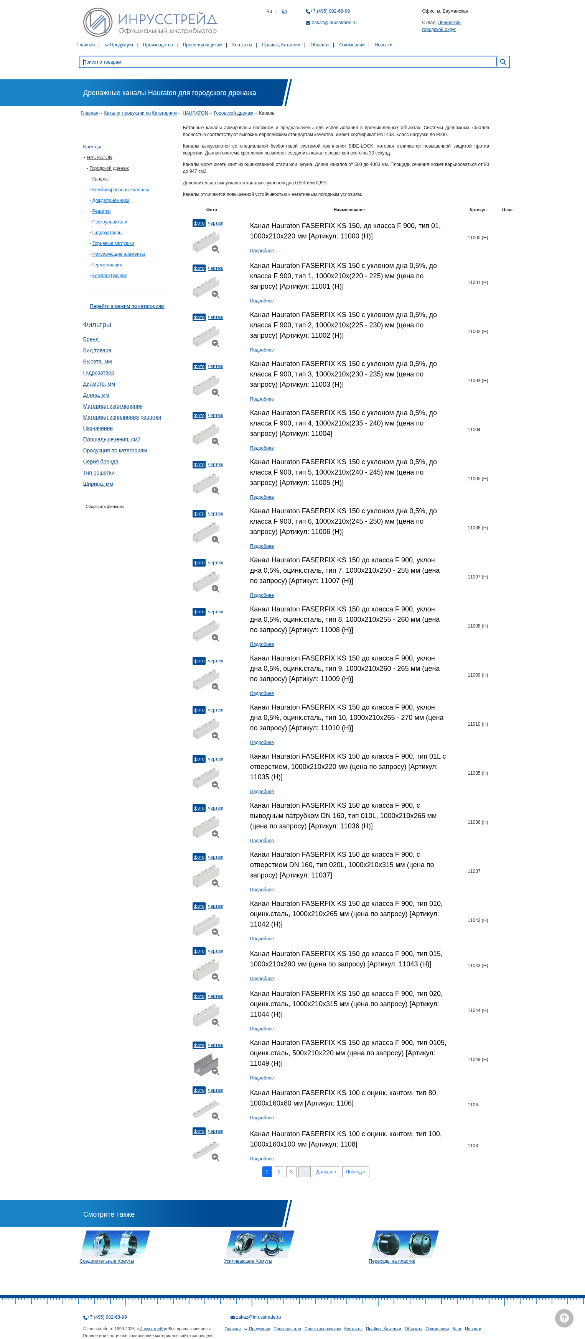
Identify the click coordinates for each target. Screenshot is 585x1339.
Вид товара (97, 350)
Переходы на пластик (392, 1261)
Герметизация (107, 265)
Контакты (242, 45)
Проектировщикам (202, 45)
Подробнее (262, 250)
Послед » (356, 1172)
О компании (352, 45)
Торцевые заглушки (113, 243)
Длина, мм (96, 395)
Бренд (91, 339)
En (284, 11)
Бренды (92, 147)
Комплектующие (109, 275)
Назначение (98, 428)
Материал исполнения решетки (122, 417)
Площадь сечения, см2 (112, 439)
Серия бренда (101, 461)
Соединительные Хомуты (107, 1261)
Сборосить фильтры (105, 506)
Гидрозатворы (107, 232)
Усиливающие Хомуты (248, 1261)
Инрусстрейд (152, 1328)
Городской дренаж (233, 113)
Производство (158, 45)
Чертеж (215, 223)
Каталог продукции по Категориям (140, 113)
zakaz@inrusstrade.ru (334, 22)
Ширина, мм (98, 484)
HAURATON (195, 113)
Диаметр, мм (99, 384)
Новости (383, 45)
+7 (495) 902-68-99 (330, 11)
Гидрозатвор (98, 373)
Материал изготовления (113, 406)
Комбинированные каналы (120, 189)
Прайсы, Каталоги (281, 45)
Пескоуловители (109, 222)
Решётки (101, 211)
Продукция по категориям (115, 450)
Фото (199, 223)
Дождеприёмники (111, 200)
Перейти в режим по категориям (127, 306)
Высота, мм (97, 361)
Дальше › (326, 1172)
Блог (456, 1328)
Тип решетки (99, 473)
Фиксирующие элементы (118, 254)
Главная (86, 45)
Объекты (320, 45)
